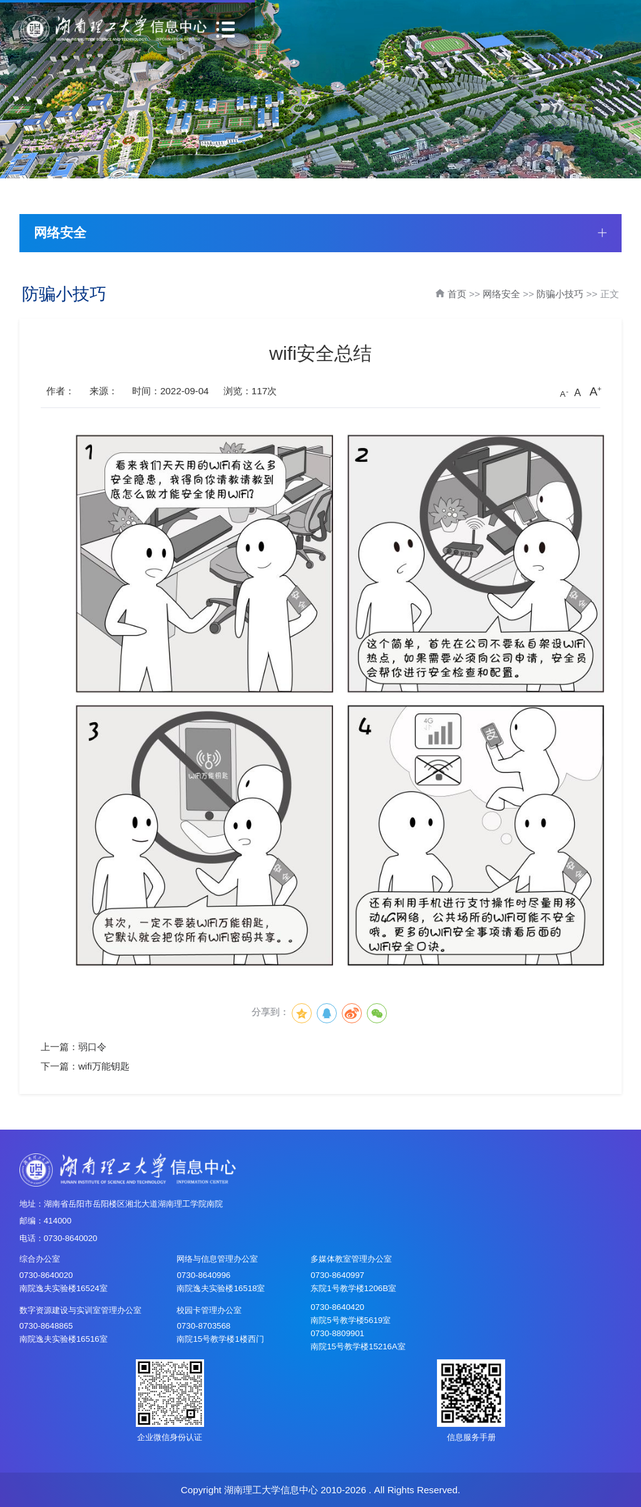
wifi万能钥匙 (104, 1066)
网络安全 (501, 294)
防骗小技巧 (559, 294)
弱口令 (92, 1046)
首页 (457, 294)
